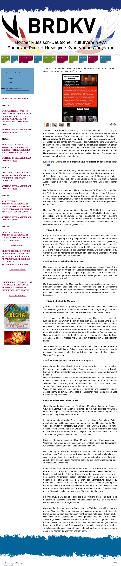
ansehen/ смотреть (17, 270)
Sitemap (19, 563)
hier (15, 132)
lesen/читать (17, 246)
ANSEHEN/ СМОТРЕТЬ (17, 296)
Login (116, 562)
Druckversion (9, 563)
